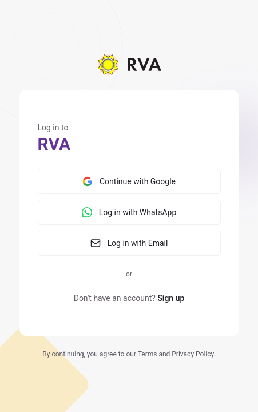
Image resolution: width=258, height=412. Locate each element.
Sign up (170, 298)
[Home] (129, 64)
